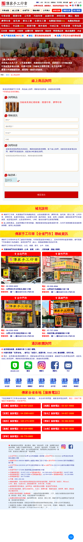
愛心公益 (47, 2)
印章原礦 (65, 26)
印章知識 (76, 26)
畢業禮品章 (58, 31)
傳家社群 (66, 10)
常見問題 (59, 2)
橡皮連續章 (70, 31)
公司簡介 (46, 10)
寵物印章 (39, 31)
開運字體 (31, 26)
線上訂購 (15, 10)
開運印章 (17, 16)
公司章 (27, 16)
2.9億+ (39, 2)
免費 (67, 36)
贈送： (39, 36)
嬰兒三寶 (27, 21)
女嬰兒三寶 (40, 21)
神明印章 (61, 16)
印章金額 (5, 10)
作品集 (18, 26)
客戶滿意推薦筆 (12, 36)
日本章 (4, 31)
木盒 (79, 31)
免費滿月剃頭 (57, 21)
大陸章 (20, 31)
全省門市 (25, 10)
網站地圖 (65, 2)
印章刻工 (5, 26)
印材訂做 (54, 26)
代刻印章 (38, 16)
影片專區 (76, 10)
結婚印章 (49, 16)
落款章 (48, 31)
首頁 (7, 75)
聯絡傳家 (36, 10)
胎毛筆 (16, 21)
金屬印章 (29, 31)
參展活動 (56, 10)
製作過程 (42, 26)
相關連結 (53, 2)
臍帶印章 (6, 21)
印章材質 (5, 16)
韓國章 (12, 31)
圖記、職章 (73, 16)
